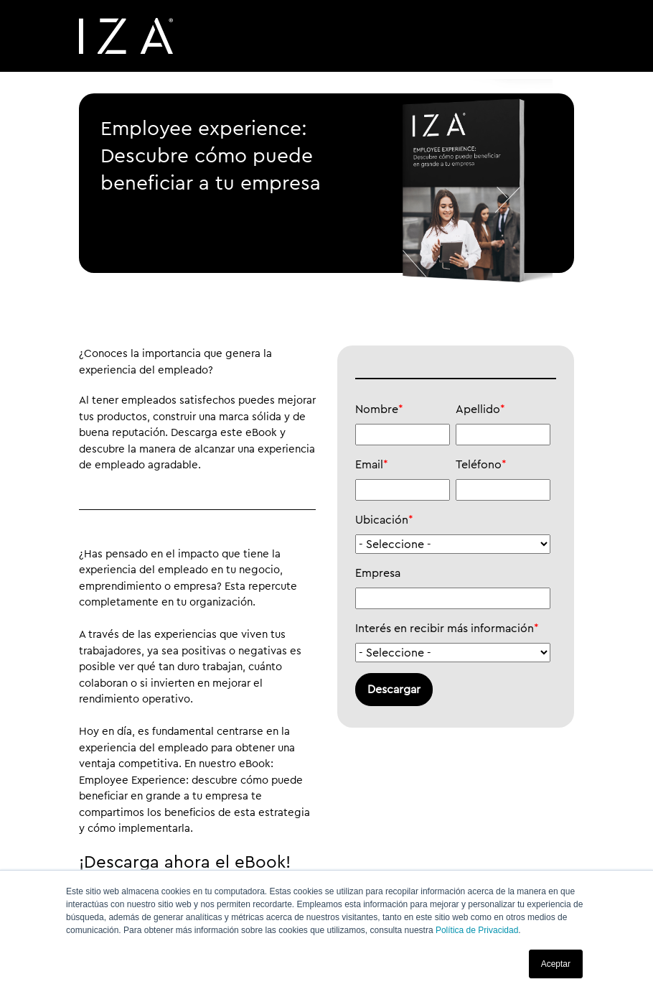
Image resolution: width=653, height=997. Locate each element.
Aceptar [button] (555, 964)
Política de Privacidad (477, 930)
